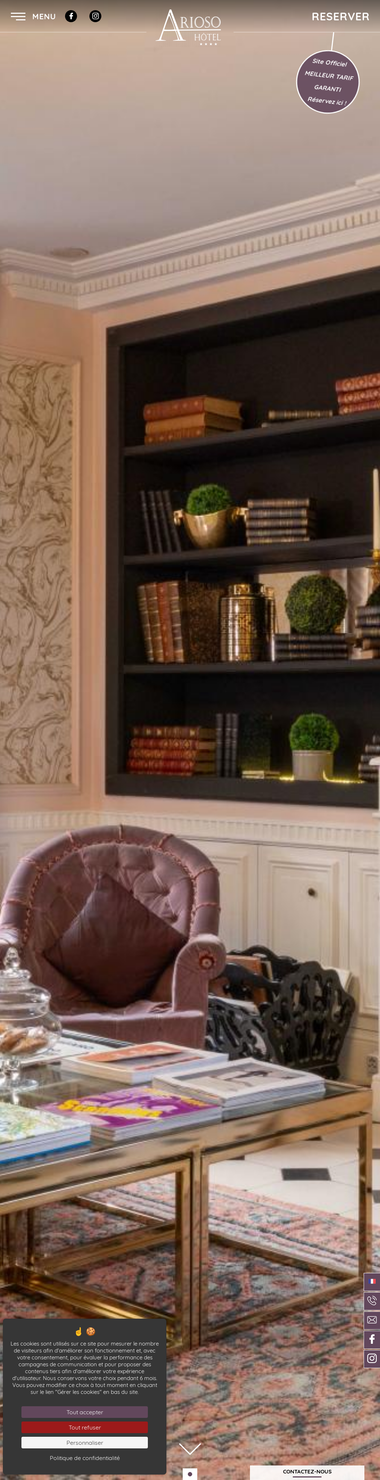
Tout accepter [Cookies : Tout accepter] (84, 1412)
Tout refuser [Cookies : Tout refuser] (85, 1427)
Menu (33, 16)
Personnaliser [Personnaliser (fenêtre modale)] (84, 1442)
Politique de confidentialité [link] (85, 1457)
